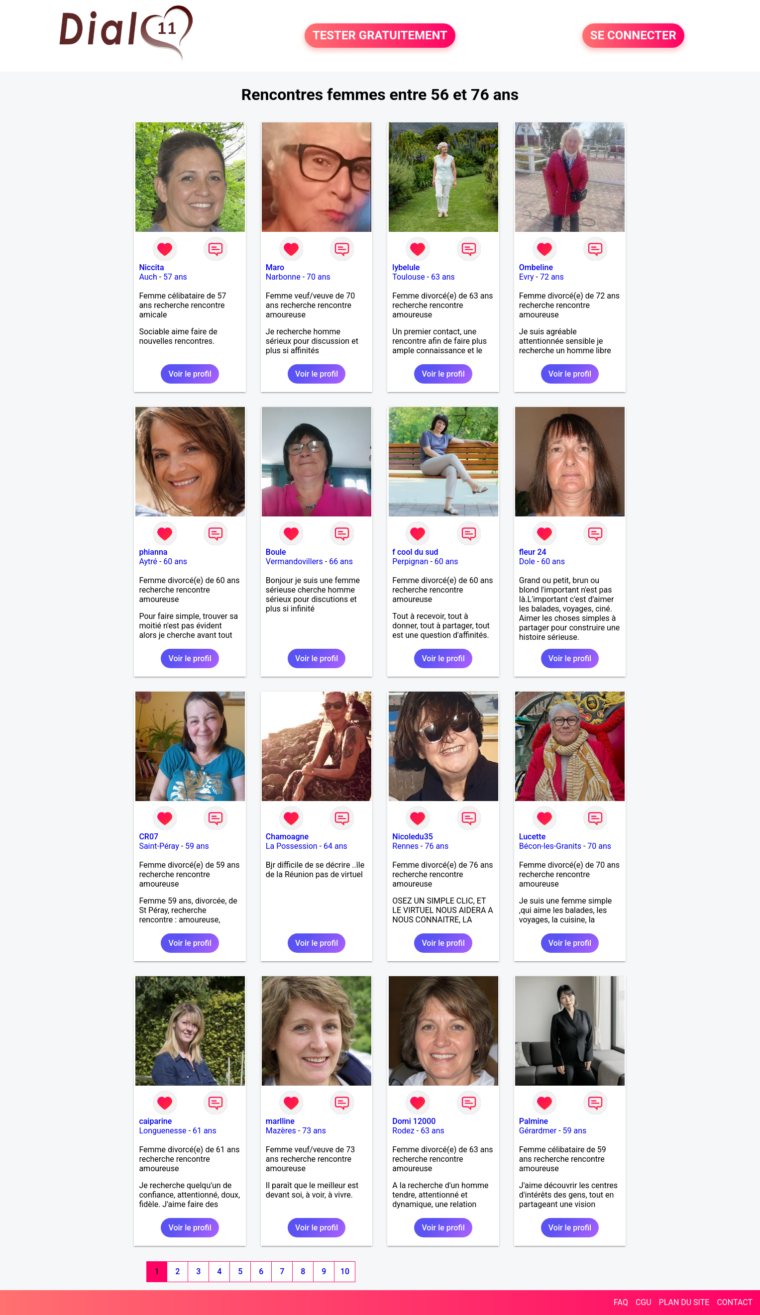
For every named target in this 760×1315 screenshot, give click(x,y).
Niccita (151, 267)
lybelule (406, 267)
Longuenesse (162, 1130)
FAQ (621, 1302)
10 (344, 1271)
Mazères (281, 1130)
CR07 (148, 836)
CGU (643, 1302)
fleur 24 (532, 552)
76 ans (436, 846)
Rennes (405, 846)
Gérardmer (537, 1130)
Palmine (533, 1121)
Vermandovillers (294, 561)
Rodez (403, 1130)
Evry (526, 277)
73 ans (314, 1130)
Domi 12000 (413, 1121)
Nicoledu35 (412, 836)
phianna (153, 552)
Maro (275, 267)
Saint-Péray (159, 846)
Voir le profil (189, 374)
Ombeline (536, 267)
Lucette (532, 836)
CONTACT (735, 1302)
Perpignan (410, 561)
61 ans (205, 1130)
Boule (276, 552)
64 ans (335, 846)
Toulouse (408, 277)
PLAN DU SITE (684, 1302)
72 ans (552, 277)
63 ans (443, 277)
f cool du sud (415, 552)
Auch (148, 277)
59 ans (197, 846)
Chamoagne (287, 836)
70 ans (318, 277)
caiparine (155, 1121)
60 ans (175, 561)
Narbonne (283, 277)
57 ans (175, 277)
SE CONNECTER (633, 36)
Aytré (148, 561)
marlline (280, 1121)
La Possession (292, 846)
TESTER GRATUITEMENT (380, 36)
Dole (527, 561)
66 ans (341, 561)
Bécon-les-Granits (550, 846)
